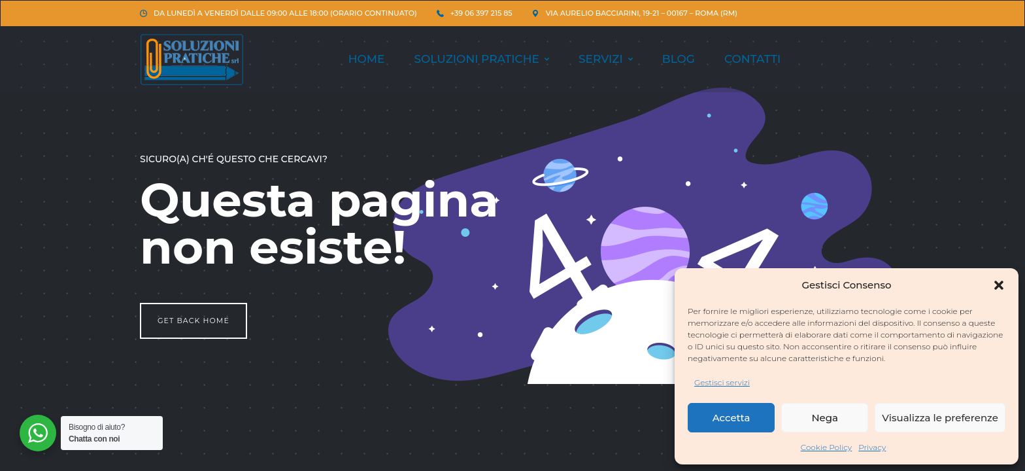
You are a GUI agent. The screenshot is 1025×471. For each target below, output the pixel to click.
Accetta (731, 417)
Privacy (872, 447)
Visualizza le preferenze (940, 417)
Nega (824, 417)
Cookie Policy (826, 447)
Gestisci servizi (722, 382)
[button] (998, 285)
